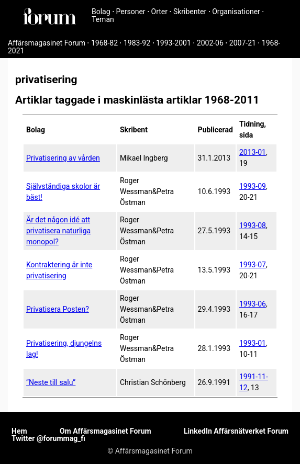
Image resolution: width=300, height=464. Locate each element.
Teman (103, 19)
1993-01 (252, 343)
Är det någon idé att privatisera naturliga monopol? (58, 231)
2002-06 (210, 43)
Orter (159, 11)
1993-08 (252, 225)
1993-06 (252, 304)
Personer (131, 11)
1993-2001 (173, 43)
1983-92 (137, 43)
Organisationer (236, 11)
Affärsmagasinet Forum (46, 43)
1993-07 (252, 265)
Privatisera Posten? (57, 309)
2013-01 (252, 152)
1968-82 (104, 43)
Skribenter (189, 11)
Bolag (101, 11)
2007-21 (242, 43)
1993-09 (252, 186)
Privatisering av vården (63, 158)
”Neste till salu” (50, 382)
